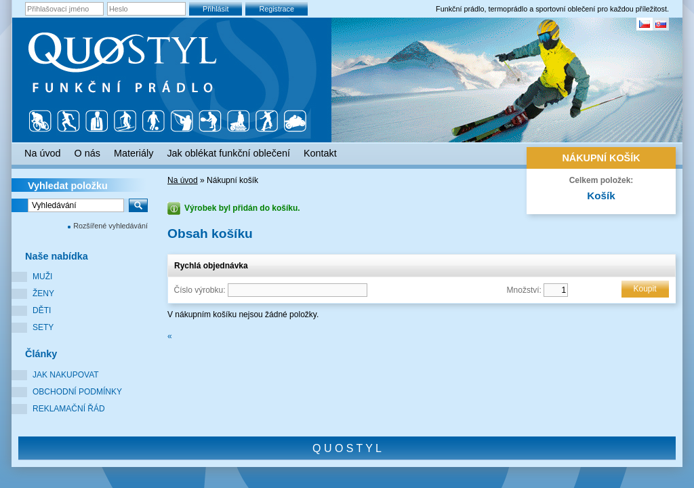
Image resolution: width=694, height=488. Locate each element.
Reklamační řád (69, 408)
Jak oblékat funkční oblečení (228, 153)
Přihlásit (215, 9)
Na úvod (182, 180)
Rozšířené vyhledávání (110, 226)
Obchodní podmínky (77, 391)
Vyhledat (68, 185)
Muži (42, 276)
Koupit (644, 288)
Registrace (276, 9)
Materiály (133, 153)
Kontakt (320, 153)
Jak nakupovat (66, 375)
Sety (43, 327)
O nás (87, 153)
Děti (42, 310)
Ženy (43, 293)
